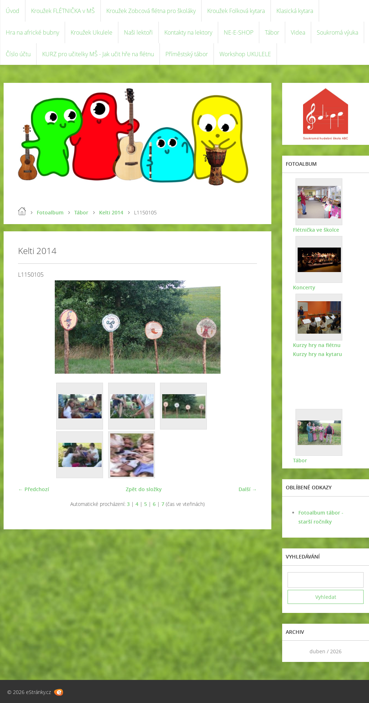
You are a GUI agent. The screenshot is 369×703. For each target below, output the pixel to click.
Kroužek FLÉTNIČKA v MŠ (63, 11)
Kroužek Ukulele (91, 32)
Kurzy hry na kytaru (317, 354)
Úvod (12, 11)
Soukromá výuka (337, 32)
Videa (298, 32)
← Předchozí (33, 489)
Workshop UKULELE (245, 54)
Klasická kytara (294, 11)
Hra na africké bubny (32, 32)
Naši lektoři (138, 32)
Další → (248, 489)
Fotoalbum (50, 212)
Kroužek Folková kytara (236, 11)
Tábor (272, 32)
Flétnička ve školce (316, 229)
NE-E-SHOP (238, 32)
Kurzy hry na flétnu (317, 345)
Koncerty (304, 287)
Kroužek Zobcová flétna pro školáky (151, 11)
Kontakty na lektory (188, 32)
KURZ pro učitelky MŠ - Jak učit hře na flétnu (98, 54)
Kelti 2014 (111, 212)
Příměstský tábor (186, 54)
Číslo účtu (18, 54)
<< (295, 651)
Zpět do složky (144, 489)
